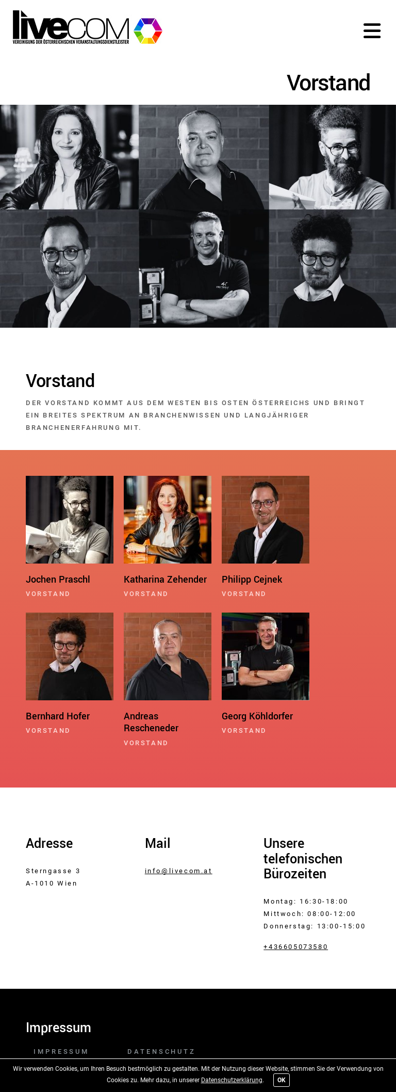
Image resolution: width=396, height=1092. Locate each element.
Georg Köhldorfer (257, 716)
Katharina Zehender (165, 579)
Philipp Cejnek (252, 579)
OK (281, 1080)
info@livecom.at (178, 871)
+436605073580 (295, 947)
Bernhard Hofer (58, 716)
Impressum (61, 1051)
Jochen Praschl (58, 579)
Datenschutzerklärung (231, 1080)
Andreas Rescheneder (151, 722)
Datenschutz (161, 1051)
